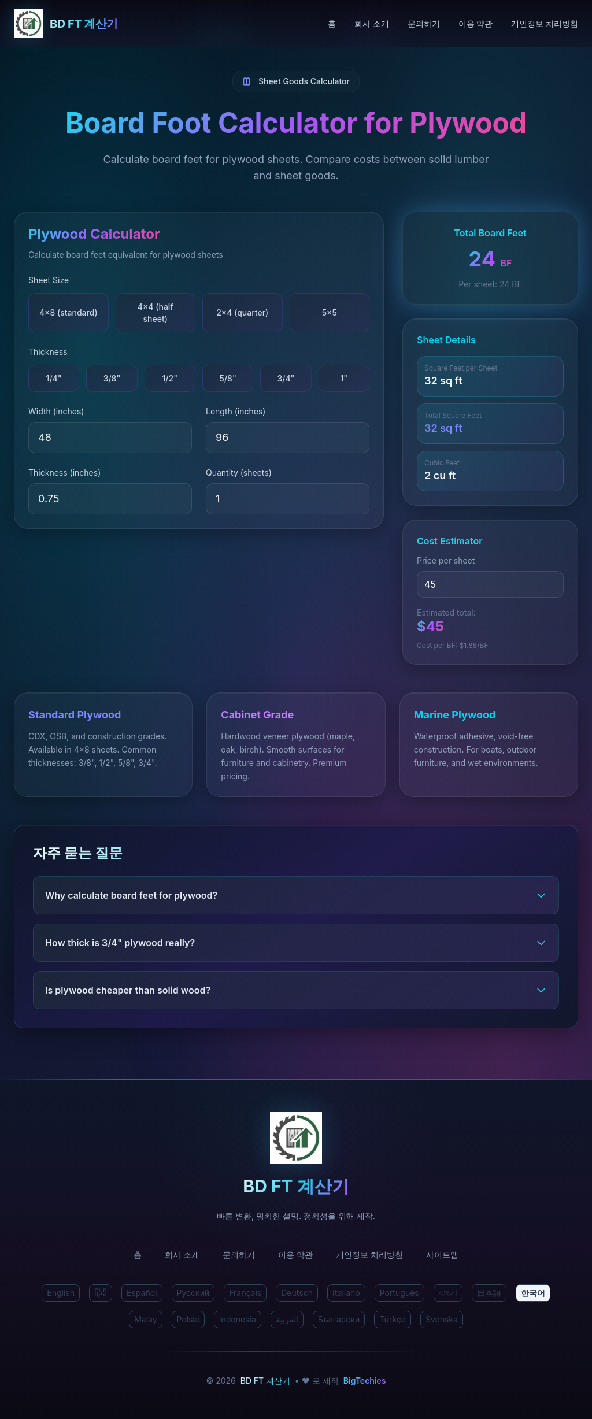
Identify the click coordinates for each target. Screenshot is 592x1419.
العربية (287, 1319)
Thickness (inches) (64, 472)
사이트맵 (442, 1254)
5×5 (329, 312)
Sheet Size (48, 280)
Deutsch (297, 1293)
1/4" (54, 378)
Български (339, 1319)
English (61, 1293)
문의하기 (424, 23)
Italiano (346, 1293)
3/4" (285, 378)
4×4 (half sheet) (155, 313)
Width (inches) (56, 411)
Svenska (442, 1319)
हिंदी (100, 1293)
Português (399, 1293)
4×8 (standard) (68, 312)
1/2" (170, 378)
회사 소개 (371, 23)
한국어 (533, 1293)
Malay (145, 1319)
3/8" (112, 378)
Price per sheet (446, 560)
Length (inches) (235, 411)
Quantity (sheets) (239, 472)
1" (343, 378)
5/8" (227, 378)
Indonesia (237, 1319)
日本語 (489, 1293)
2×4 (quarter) (242, 312)
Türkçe (392, 1319)
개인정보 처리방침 (544, 23)
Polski (188, 1319)
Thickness (48, 352)
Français (245, 1293)
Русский (193, 1293)
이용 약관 (475, 23)
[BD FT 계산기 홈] (171, 23)
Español (142, 1293)
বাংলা (448, 1293)
